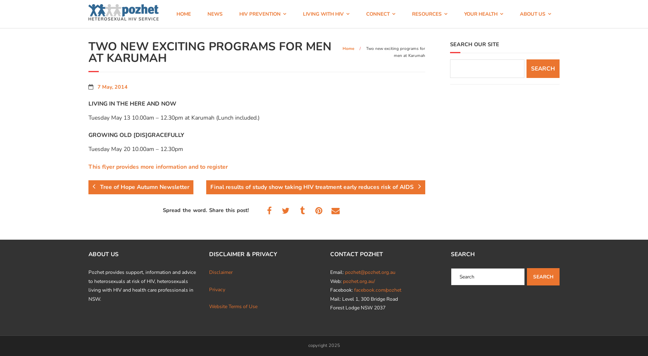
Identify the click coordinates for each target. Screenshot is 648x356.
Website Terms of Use (233, 306)
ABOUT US (533, 14)
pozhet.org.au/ (359, 281)
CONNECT (378, 14)
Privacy (217, 289)
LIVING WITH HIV (323, 14)
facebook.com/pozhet (377, 290)
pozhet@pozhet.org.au (370, 272)
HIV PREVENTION (260, 14)
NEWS (215, 14)
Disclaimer (221, 272)
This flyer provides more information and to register (158, 167)
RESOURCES (427, 14)
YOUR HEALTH (481, 14)
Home (348, 49)
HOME (183, 14)
